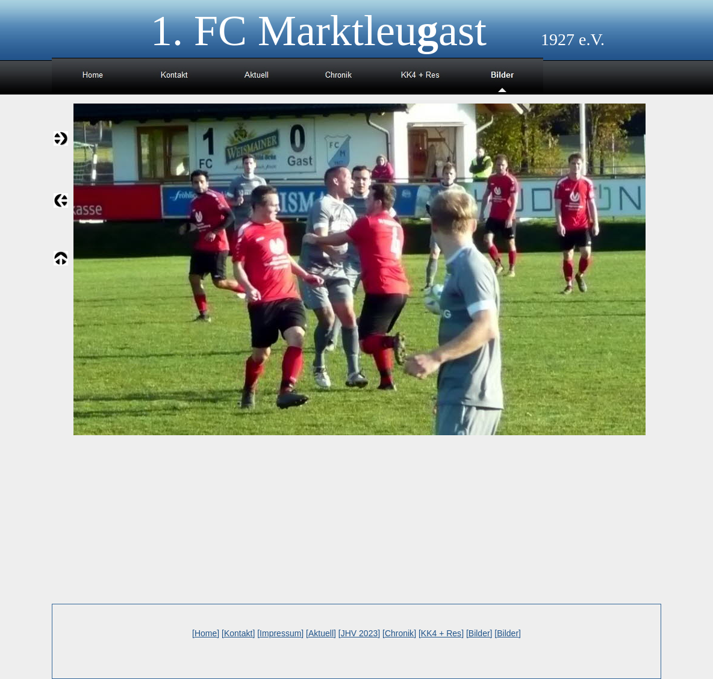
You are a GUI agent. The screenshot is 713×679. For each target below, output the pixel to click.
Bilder (479, 633)
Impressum (280, 633)
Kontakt (238, 633)
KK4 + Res (441, 633)
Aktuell (321, 633)
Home (206, 633)
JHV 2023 (359, 633)
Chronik (399, 633)
